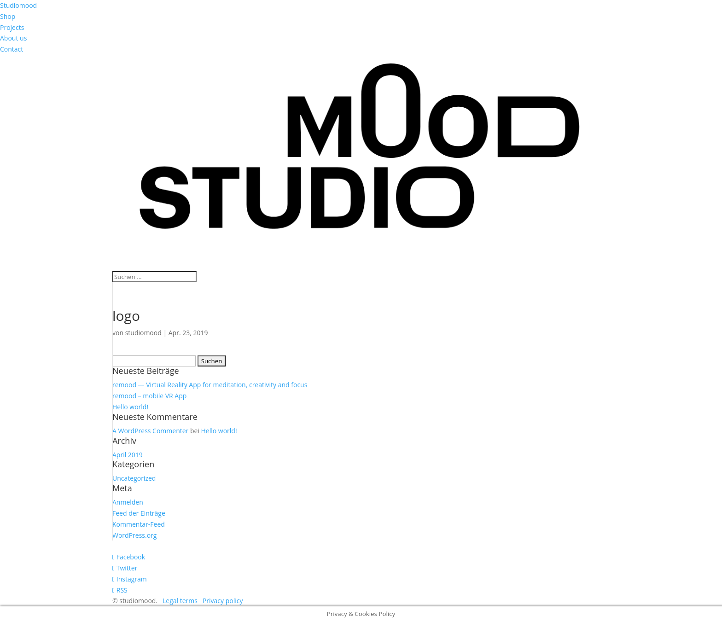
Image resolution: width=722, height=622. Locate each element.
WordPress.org (134, 535)
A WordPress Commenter (150, 430)
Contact (11, 49)
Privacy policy (223, 600)
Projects (12, 27)
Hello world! (130, 406)
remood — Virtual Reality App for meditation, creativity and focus (209, 384)
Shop (7, 16)
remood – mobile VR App (149, 395)
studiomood (143, 332)
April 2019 (127, 454)
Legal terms (180, 600)
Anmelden (127, 502)
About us (13, 38)
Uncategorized (134, 478)
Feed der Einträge (138, 513)
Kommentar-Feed (138, 524)
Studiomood (18, 5)
